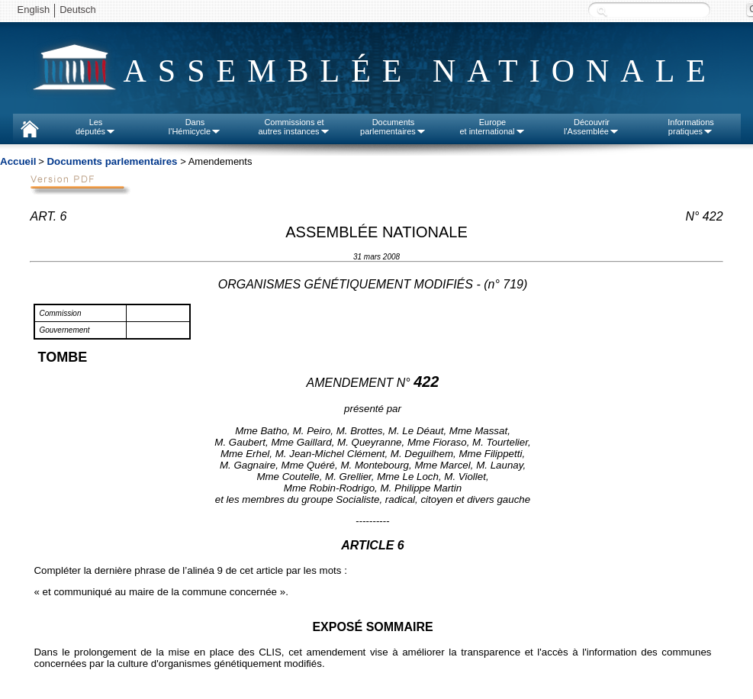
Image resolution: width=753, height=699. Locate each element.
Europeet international (492, 127)
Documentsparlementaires (393, 127)
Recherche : (602, 11)
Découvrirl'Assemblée (591, 127)
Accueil (18, 161)
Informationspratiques (691, 127)
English (34, 9)
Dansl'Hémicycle (195, 127)
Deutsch (78, 9)
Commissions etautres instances (294, 127)
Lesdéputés (96, 127)
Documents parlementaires (112, 161)
